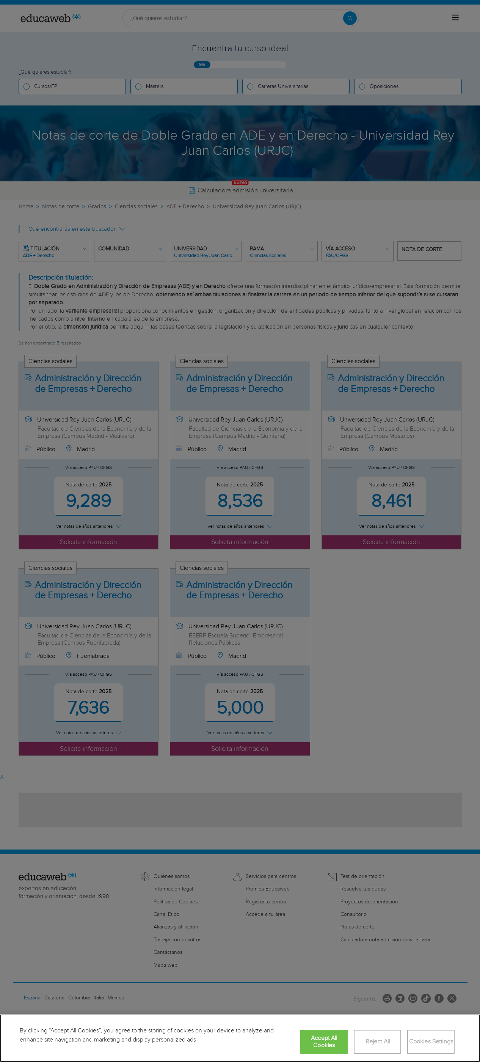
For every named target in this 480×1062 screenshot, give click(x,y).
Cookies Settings (431, 1041)
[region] (240, 1038)
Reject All (377, 1041)
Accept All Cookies (324, 1042)
